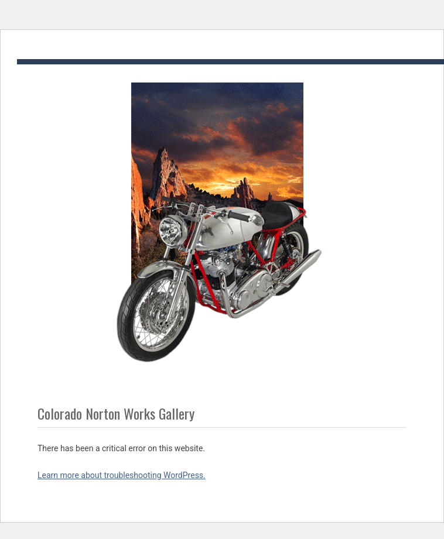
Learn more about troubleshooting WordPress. (121, 475)
